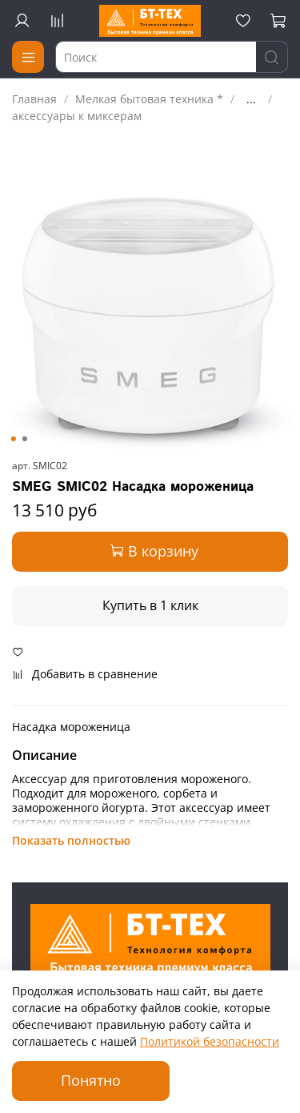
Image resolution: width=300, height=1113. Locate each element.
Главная (34, 98)
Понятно (91, 1080)
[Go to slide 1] (12, 438)
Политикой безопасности (209, 1041)
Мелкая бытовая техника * (149, 98)
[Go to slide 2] (24, 438)
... (251, 99)
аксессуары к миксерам (77, 115)
